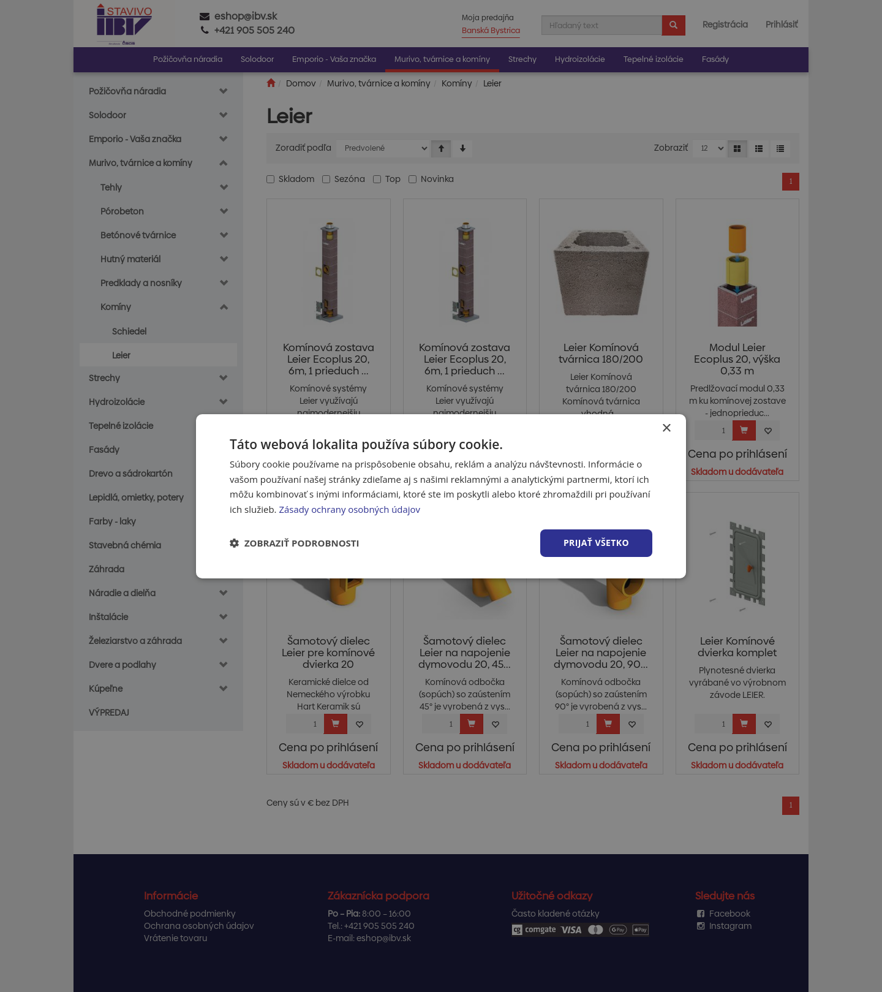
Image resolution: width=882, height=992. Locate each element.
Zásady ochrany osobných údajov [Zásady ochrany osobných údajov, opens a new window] (350, 509)
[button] (295, 543)
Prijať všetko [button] (596, 542)
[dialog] (441, 496)
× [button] (666, 428)
